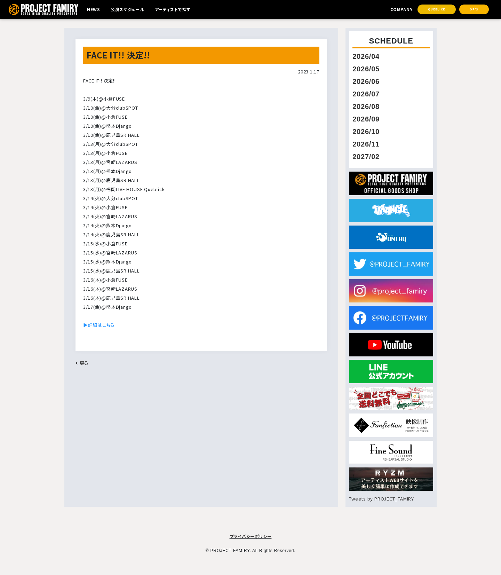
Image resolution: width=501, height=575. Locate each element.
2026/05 (366, 69)
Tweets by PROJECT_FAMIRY (381, 498)
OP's (474, 9)
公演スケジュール (130, 9)
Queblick (436, 9)
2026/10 (366, 131)
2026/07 (366, 94)
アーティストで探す (178, 9)
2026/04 (366, 56)
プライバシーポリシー (251, 536)
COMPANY (400, 9)
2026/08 (366, 106)
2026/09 (366, 119)
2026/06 (366, 81)
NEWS (94, 9)
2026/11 (366, 144)
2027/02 (366, 156)
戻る (82, 363)
